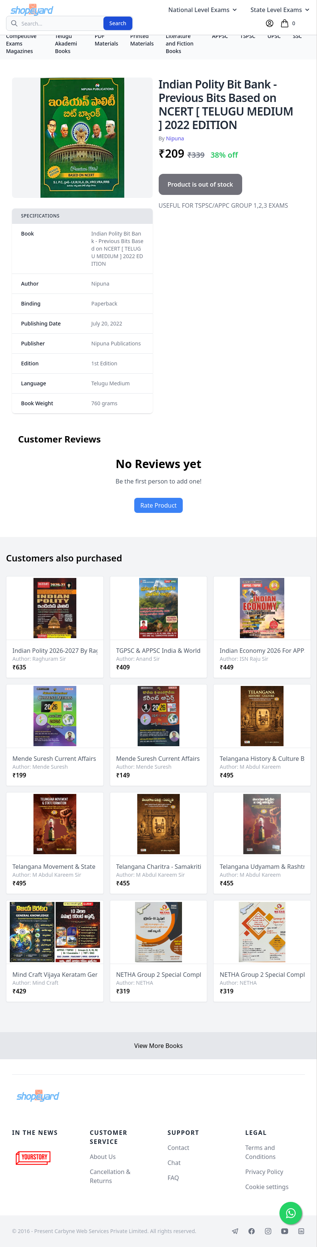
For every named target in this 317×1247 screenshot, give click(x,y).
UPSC (274, 36)
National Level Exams (203, 10)
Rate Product (158, 505)
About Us (103, 1157)
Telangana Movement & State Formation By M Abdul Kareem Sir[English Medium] (54, 866)
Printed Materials (142, 39)
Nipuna (175, 138)
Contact (179, 1148)
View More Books (158, 1046)
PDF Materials (106, 39)
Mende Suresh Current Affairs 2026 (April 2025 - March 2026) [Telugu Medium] (158, 758)
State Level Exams (280, 10)
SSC (297, 36)
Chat (174, 1163)
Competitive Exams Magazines (21, 43)
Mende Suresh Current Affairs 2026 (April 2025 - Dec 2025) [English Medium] (54, 758)
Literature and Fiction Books (180, 43)
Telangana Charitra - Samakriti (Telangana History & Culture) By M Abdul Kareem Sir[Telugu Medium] (158, 866)
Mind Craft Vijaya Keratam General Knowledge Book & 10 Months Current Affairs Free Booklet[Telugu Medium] (54, 974)
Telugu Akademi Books (66, 43)
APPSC (220, 36)
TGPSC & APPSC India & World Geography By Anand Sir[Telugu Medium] (158, 650)
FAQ (173, 1178)
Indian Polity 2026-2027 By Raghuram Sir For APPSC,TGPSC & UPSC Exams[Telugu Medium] (54, 650)
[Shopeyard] (38, 1096)
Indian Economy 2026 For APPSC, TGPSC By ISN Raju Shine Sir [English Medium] (262, 650)
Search (117, 23)
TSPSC (248, 36)
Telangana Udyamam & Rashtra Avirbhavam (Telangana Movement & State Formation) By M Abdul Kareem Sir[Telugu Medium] (262, 866)
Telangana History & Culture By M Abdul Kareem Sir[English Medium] (262, 758)
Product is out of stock (200, 184)
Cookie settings (266, 1187)
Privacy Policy (264, 1172)
